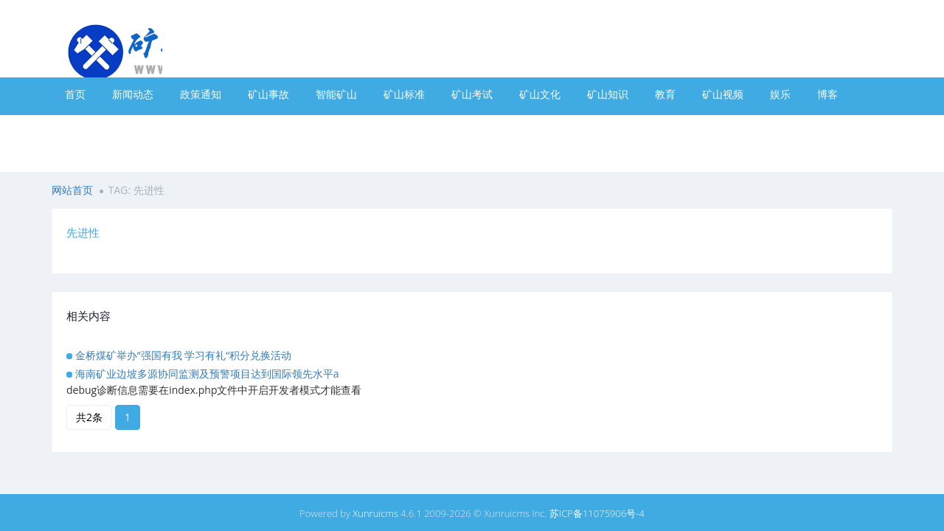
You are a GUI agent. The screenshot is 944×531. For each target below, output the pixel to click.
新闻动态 (132, 94)
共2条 (89, 417)
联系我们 (336, 127)
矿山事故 (268, 94)
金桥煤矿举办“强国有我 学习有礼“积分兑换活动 (183, 355)
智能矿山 (336, 94)
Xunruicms (375, 513)
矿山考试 (472, 94)
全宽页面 (200, 127)
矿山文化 (539, 94)
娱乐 (780, 94)
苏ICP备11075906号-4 (597, 513)
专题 (75, 127)
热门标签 (268, 127)
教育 (665, 94)
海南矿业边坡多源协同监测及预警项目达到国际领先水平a (207, 374)
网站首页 (72, 190)
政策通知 (200, 94)
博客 (827, 94)
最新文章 (132, 127)
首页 (75, 94)
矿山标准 (404, 94)
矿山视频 (722, 94)
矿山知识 (607, 94)
